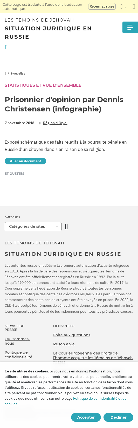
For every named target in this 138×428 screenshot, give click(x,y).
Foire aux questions (71, 335)
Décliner (119, 417)
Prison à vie (64, 344)
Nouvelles (18, 73)
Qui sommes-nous (17, 341)
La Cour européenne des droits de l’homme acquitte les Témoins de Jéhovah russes (93, 358)
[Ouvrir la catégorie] (66, 226)
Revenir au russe (102, 6)
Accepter (86, 417)
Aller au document (25, 161)
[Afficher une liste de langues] (123, 6)
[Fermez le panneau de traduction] (134, 6)
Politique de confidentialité (18, 354)
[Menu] (130, 27)
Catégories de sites (27, 226)
